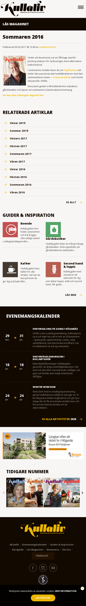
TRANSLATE (42, 555)
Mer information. (66, 591)
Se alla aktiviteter (59, 419)
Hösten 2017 (18, 146)
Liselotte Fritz (47, 47)
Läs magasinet (35, 549)
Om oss (66, 549)
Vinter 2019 (17, 123)
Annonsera (53, 549)
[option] (15, 493)
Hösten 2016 (18, 177)
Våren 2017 (17, 161)
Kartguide (18, 549)
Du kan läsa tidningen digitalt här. (23, 95)
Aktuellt (14, 544)
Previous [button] (3, 493)
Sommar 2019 (19, 130)
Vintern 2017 (18, 138)
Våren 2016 (17, 192)
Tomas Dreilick (61, 77)
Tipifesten (70, 70)
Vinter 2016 (17, 169)
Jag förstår (43, 597)
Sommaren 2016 (20, 184)
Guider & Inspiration (61, 544)
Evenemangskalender (34, 544)
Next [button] (82, 493)
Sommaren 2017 (20, 154)
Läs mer (70, 295)
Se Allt (71, 202)
